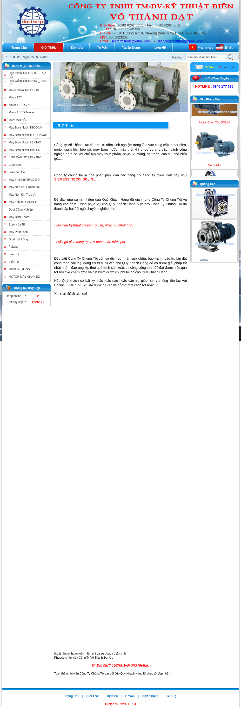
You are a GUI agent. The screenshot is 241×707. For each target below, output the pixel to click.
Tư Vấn (102, 47)
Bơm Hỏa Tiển (18, 224)
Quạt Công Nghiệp (21, 209)
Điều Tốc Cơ (17, 172)
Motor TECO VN (19, 105)
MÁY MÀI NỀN (18, 120)
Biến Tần (14, 262)
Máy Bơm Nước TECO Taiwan (28, 135)
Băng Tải (14, 254)
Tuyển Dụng (131, 47)
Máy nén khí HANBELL (23, 202)
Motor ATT (15, 97)
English (229, 47)
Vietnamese (205, 47)
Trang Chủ (19, 47)
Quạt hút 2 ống (18, 239)
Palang (13, 246)
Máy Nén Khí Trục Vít (22, 194)
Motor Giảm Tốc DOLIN (24, 90)
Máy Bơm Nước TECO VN (25, 127)
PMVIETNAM (127, 704)
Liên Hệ (160, 47)
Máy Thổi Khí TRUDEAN (24, 179)
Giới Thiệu (48, 47)
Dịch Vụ (77, 47)
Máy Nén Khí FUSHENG (24, 187)
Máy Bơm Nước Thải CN (24, 150)
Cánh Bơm (15, 165)
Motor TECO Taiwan (22, 112)
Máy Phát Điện (18, 232)
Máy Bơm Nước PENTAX (25, 142)
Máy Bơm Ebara (19, 217)
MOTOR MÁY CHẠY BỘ (24, 276)
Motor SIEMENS (19, 269)
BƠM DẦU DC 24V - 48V (25, 157)
